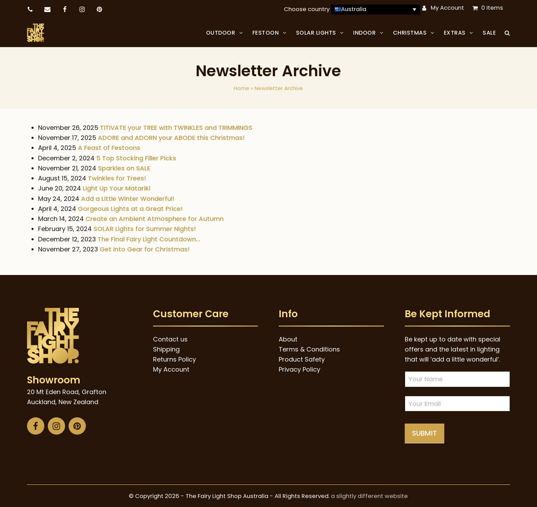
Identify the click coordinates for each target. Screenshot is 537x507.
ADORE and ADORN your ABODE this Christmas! (171, 136)
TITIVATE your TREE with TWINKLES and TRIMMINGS (176, 126)
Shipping (166, 348)
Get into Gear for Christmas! (145, 248)
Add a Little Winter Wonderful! (127, 197)
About (288, 337)
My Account (447, 8)
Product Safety (302, 358)
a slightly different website (369, 495)
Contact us (170, 337)
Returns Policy (174, 358)
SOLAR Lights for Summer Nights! (144, 227)
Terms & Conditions (309, 348)
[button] (507, 32)
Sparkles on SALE (124, 167)
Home (241, 87)
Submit (424, 432)
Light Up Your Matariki (116, 187)
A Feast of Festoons (109, 146)
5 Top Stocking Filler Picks (136, 156)
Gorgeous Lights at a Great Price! (130, 207)
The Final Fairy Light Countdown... (149, 237)
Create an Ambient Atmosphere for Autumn (155, 217)
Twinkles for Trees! (117, 177)
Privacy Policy (299, 368)
